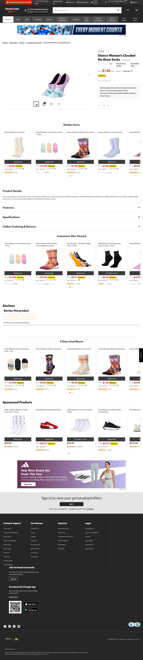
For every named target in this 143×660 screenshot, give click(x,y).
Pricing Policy (89, 544)
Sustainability (62, 544)
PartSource (34, 540)
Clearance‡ (102, 76)
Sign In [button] (134, 2)
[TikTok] (9, 626)
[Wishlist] (128, 10)
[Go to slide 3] (51, 104)
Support (70, 2)
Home (5, 42)
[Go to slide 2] (44, 104)
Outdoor (76, 19)
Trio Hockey (34, 552)
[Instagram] (14, 626)
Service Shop (135, 19)
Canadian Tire (35, 528)
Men (18, 19)
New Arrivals (124, 19)
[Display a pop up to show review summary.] (82, 446)
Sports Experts (35, 548)
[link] (106, 63)
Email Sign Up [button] (82, 2)
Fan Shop (86, 19)
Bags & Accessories (98, 19)
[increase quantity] (108, 106)
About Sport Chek (63, 528)
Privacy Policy (89, 528)
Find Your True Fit (57, 2)
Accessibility (89, 540)
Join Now (89, 509)
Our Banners (35, 556)
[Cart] (136, 10)
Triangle (33, 536)
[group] (19, 165)
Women (8, 19)
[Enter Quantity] (104, 105)
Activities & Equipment (62, 19)
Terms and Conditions (92, 532)
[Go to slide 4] (59, 104)
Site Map (87, 536)
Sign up (13, 579)
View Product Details (121, 64)
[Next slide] (141, 141)
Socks (22, 42)
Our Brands (61, 532)
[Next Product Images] (89, 75)
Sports (49, 19)
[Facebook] (5, 626)
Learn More (13, 597)
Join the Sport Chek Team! (66, 536)
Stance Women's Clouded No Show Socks (116, 57)
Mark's (33, 532)
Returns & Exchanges (9, 540)
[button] (118, 10)
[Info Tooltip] (131, 71)
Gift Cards (6, 552)
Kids (27, 19)
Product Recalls (8, 561)
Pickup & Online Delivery (10, 532)
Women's (14, 42)
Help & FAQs (7, 544)
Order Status (7, 528)
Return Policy (89, 548)
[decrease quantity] (100, 106)
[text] (17, 172)
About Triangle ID (63, 540)
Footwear (38, 19)
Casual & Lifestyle (33, 42)
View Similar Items (134, 64)
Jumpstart (61, 548)
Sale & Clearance (112, 19)
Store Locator (7, 548)
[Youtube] (18, 626)
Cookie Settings (8, 565)
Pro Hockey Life (35, 544)
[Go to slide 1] (36, 104)
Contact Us (6, 556)
